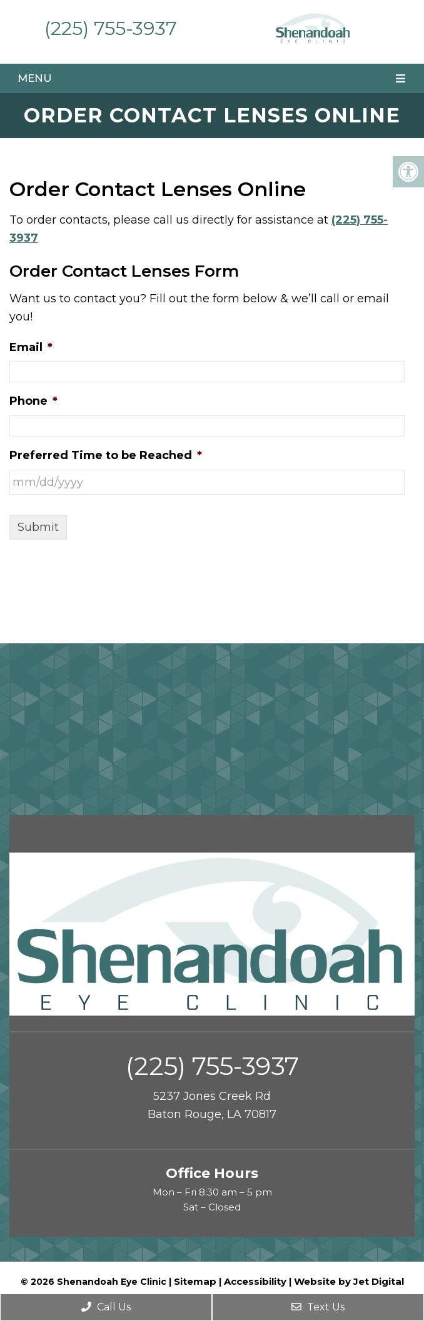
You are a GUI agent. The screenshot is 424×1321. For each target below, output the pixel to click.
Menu (35, 78)
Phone (33, 401)
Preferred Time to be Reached (105, 455)
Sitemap (195, 1281)
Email (31, 347)
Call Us (106, 1307)
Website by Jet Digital (349, 1281)
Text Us (318, 1307)
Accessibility (255, 1281)
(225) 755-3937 (110, 28)
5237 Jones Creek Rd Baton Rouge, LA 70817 (212, 1105)
